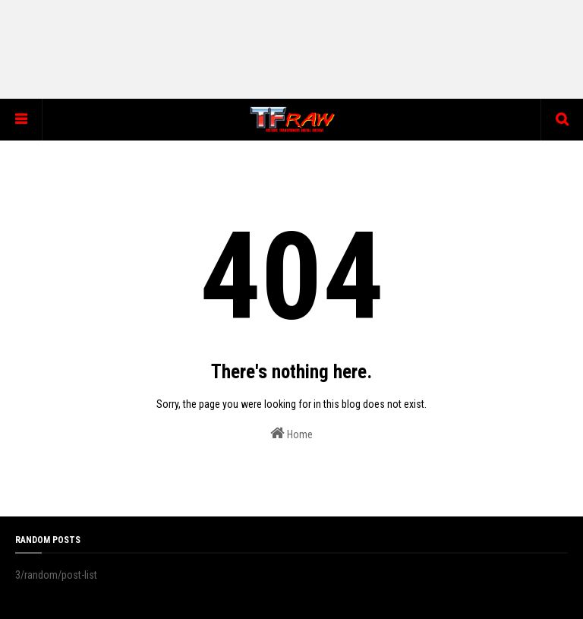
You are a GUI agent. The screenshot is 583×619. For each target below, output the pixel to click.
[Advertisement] (291, 49)
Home (291, 433)
